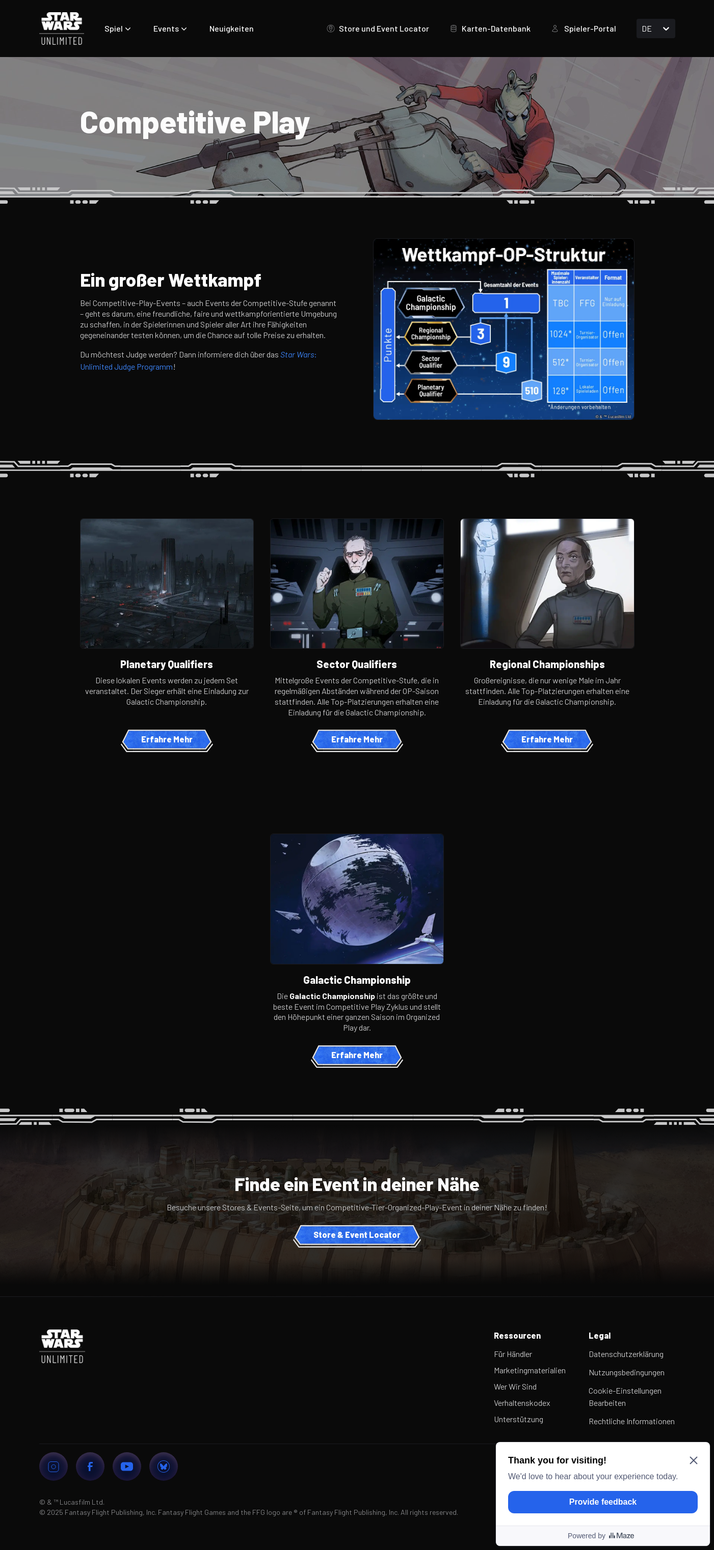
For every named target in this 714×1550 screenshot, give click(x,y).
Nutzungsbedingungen (627, 1372)
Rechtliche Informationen (632, 1421)
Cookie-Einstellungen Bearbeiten (625, 1396)
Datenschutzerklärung (626, 1354)
